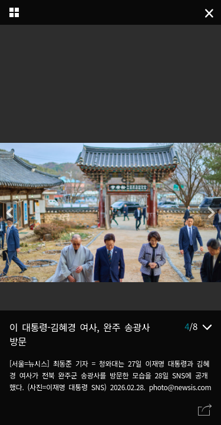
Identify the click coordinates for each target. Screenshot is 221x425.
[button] (210, 212)
